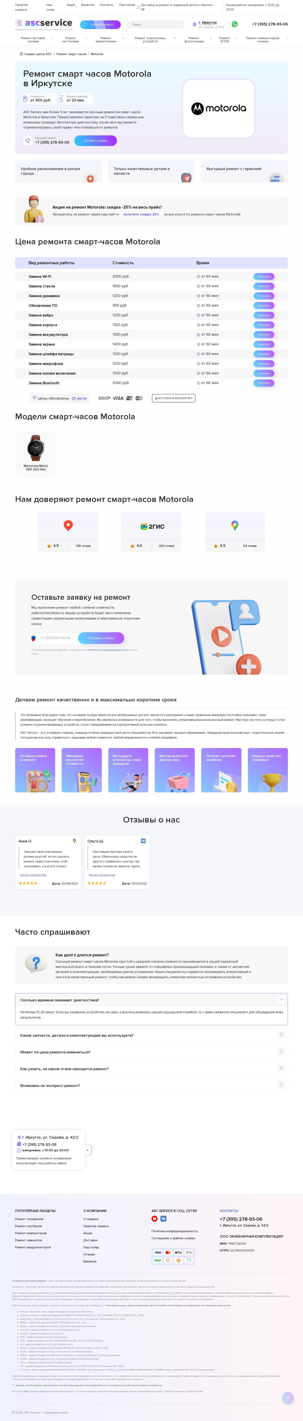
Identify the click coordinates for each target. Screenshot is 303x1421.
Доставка (90, 1240)
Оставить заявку (95, 140)
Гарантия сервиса (96, 1226)
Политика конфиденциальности (175, 1231)
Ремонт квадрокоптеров (33, 1247)
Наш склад (91, 1247)
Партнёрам (127, 5)
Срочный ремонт (101, 24)
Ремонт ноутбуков (28, 1226)
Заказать (264, 276)
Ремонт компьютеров (30, 1233)
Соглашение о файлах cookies (173, 1238)
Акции (71, 5)
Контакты (106, 5)
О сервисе (91, 1219)
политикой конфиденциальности (108, 650)
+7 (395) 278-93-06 (270, 24)
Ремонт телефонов (29, 1219)
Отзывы (89, 1254)
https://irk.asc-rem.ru (34, 1391)
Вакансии (87, 5)
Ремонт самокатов (28, 1240)
